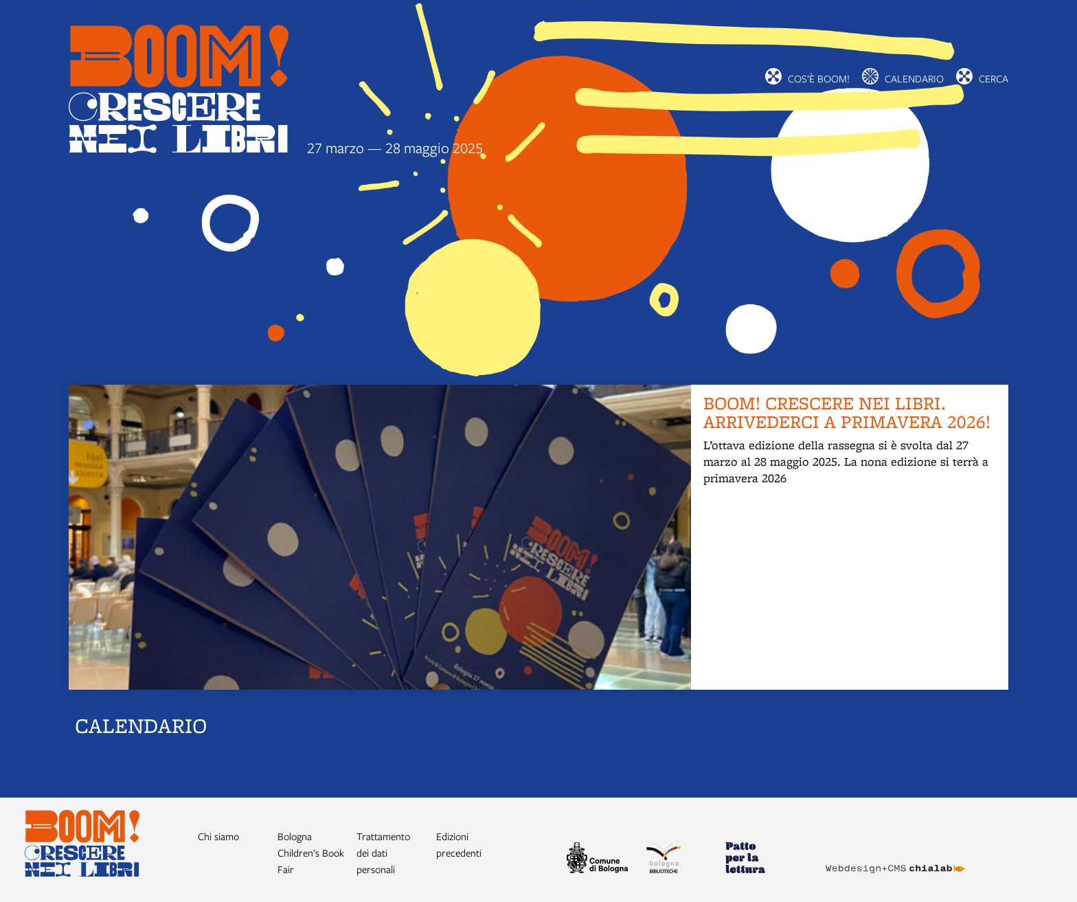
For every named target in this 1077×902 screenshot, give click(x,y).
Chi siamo (218, 836)
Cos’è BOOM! (819, 77)
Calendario (914, 77)
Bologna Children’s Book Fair (310, 852)
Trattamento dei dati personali (383, 852)
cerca (993, 77)
